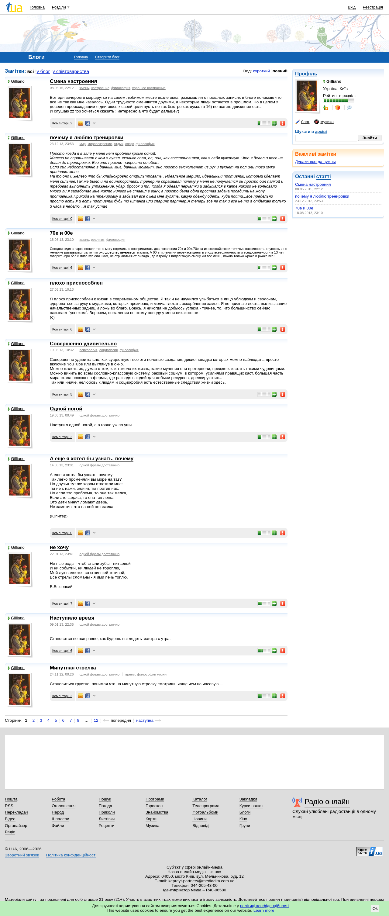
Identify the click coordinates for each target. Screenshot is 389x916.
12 (96, 720)
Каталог (199, 799)
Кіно (243, 819)
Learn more (263, 910)
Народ (58, 812)
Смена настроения (313, 184)
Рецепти (107, 825)
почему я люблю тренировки (322, 196)
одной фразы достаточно (100, 415)
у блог (43, 71)
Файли (58, 825)
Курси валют (251, 806)
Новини (199, 819)
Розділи (59, 7)
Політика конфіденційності (71, 855)
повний (280, 71)
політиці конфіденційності (264, 906)
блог (302, 121)
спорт (129, 144)
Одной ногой (66, 409)
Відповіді (200, 825)
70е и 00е (304, 208)
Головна (37, 7)
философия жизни (152, 674)
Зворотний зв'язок (22, 855)
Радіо (10, 832)
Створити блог (107, 57)
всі (30, 71)
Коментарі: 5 (62, 394)
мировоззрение (100, 144)
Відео (10, 819)
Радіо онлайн (327, 801)
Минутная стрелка (73, 668)
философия (120, 88)
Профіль (306, 74)
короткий (261, 71)
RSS (9, 806)
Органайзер (16, 825)
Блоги (245, 812)
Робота (58, 799)
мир (83, 144)
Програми (155, 799)
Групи (244, 825)
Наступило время (72, 618)
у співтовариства (71, 71)
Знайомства (157, 812)
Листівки (107, 819)
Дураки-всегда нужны (315, 161)
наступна (144, 720)
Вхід (352, 7)
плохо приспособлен (76, 283)
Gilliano (16, 81)
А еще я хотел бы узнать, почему (91, 458)
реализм (98, 239)
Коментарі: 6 (62, 267)
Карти (151, 819)
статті (323, 176)
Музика (152, 825)
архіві (321, 131)
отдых (118, 144)
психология (89, 350)
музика (323, 121)
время (130, 674)
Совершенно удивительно (83, 344)
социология (108, 350)
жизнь (84, 88)
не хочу (59, 547)
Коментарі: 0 (62, 218)
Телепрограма (205, 806)
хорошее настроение (149, 88)
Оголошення (63, 806)
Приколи (107, 812)
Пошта (11, 799)
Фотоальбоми (205, 812)
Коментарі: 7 (62, 603)
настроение (100, 88)
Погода (105, 806)
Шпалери (60, 819)
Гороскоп (154, 806)
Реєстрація (373, 7)
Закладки (248, 799)
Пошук (105, 799)
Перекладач (16, 812)
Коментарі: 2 (62, 123)
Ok (375, 908)
